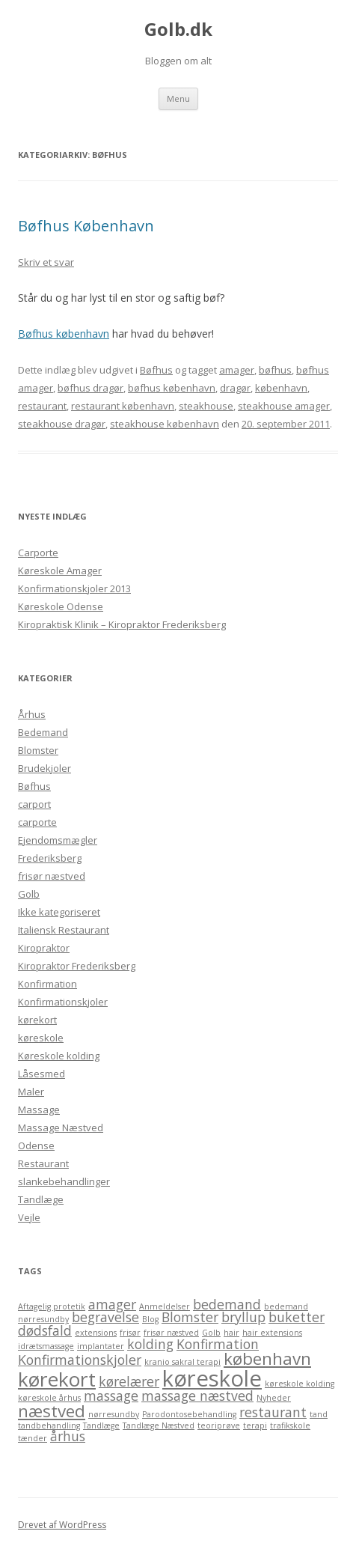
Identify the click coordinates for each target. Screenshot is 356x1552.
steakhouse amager (284, 406)
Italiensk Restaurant (63, 930)
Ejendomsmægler (57, 840)
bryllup (243, 1317)
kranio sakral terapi (182, 1362)
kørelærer (129, 1381)
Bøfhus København (86, 226)
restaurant (42, 406)
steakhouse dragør (61, 423)
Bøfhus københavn (63, 333)
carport (34, 804)
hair (231, 1332)
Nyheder (274, 1398)
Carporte (38, 552)
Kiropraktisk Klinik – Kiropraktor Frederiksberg (122, 624)
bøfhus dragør (90, 388)
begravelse (105, 1317)
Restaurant (43, 1163)
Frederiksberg (50, 858)
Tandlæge (41, 1199)
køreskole (41, 1037)
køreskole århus (49, 1398)
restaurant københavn (122, 406)
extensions (96, 1332)
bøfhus (275, 370)
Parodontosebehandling (189, 1414)
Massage (39, 1109)
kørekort (37, 1019)
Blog (150, 1319)
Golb (29, 894)
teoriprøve (218, 1425)
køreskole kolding (299, 1383)
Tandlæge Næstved (158, 1425)
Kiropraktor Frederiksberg (76, 966)
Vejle (29, 1217)
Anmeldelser (164, 1306)
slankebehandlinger (64, 1181)
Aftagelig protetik (51, 1306)
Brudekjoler (44, 768)
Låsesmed (41, 1073)
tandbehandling (49, 1425)
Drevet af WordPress (62, 1524)
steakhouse (206, 406)
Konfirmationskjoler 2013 (74, 588)
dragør (235, 388)
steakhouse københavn (164, 423)
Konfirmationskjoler (63, 1001)
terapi (255, 1425)
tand (319, 1414)
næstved (51, 1410)
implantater (100, 1346)
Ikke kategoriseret (59, 912)
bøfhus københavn (171, 388)
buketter (296, 1317)
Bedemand (43, 732)
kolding (150, 1344)
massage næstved (197, 1396)
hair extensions (272, 1332)
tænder (32, 1438)
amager (236, 370)
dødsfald (45, 1330)
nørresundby (113, 1414)
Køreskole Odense (60, 606)
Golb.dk (178, 29)
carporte (37, 822)
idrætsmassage (46, 1346)
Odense (36, 1145)
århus (67, 1436)
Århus (32, 714)
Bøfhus (156, 370)
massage (111, 1396)
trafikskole (290, 1425)
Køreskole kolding (58, 1055)
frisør (130, 1332)
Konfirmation (47, 983)
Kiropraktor (44, 948)
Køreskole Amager (60, 570)
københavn (281, 388)
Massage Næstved (60, 1127)
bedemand (227, 1304)
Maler (31, 1091)
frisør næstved (51, 876)
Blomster (38, 750)
